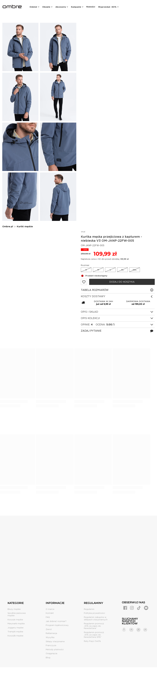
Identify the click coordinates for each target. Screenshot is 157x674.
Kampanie (76, 7)
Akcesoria (60, 7)
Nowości (90, 6)
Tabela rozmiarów (95, 290)
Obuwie (46, 7)
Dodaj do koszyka (122, 281)
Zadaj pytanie (91, 330)
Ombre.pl (7, 226)
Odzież (33, 7)
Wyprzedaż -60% (107, 7)
